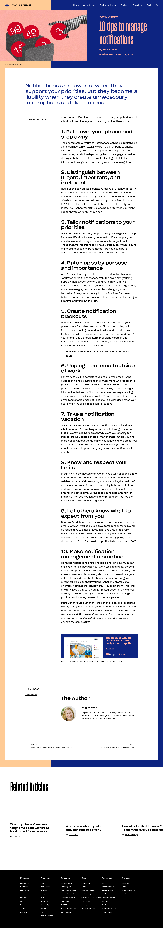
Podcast (125, 5)
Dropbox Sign (45, 910)
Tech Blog (137, 5)
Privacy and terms (88, 896)
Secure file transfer (68, 899)
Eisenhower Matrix (84, 207)
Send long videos (67, 892)
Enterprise (44, 899)
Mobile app (24, 892)
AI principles (86, 907)
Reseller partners (108, 910)
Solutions (23, 903)
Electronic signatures (68, 914)
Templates (24, 914)
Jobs (124, 892)
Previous (50, 747)
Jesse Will (75, 859)
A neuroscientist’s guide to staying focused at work (87, 852)
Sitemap (84, 910)
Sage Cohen (110, 49)
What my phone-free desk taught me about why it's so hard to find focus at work (31, 843)
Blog (103, 889)
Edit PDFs (64, 910)
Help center (86, 889)
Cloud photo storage (68, 896)
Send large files (66, 889)
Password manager (68, 903)
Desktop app (24, 889)
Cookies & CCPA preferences (92, 903)
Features (23, 899)
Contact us (85, 892)
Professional (45, 892)
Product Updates (47, 921)
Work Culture (89, 5)
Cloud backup (66, 907)
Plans (43, 917)
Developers (106, 899)
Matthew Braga (133, 859)
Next (117, 745)
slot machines (69, 146)
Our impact (126, 899)
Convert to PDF (66, 917)
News (76, 5)
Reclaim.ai (44, 907)
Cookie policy (86, 899)
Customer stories (108, 892)
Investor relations (128, 896)
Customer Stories (108, 5)
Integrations (24, 896)
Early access (24, 910)
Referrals (105, 907)
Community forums (108, 903)
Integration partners (109, 914)
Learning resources (88, 914)
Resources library (108, 896)
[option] (30, 830)
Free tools (24, 917)
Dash (149, 5)
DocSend (44, 914)
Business (44, 896)
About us (125, 889)
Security (23, 907)
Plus (42, 889)
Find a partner (107, 917)
